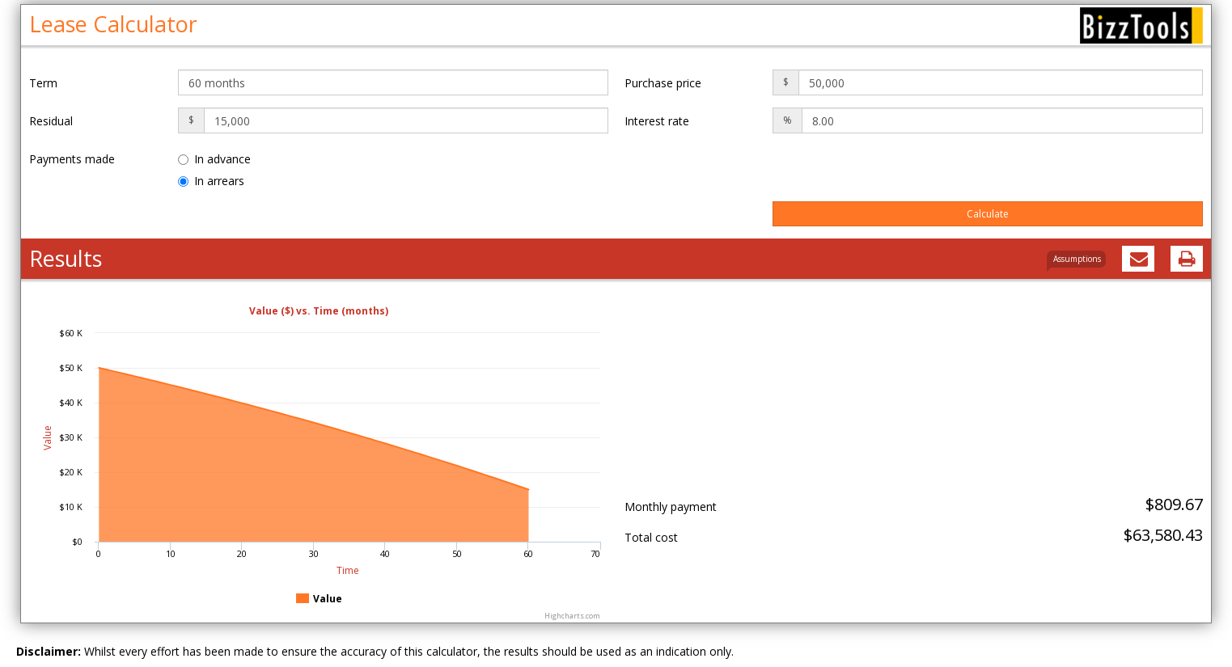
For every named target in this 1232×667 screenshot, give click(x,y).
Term (43, 83)
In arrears (211, 180)
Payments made (72, 159)
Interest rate (656, 121)
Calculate (988, 214)
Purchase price (662, 83)
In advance (214, 159)
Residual (51, 121)
